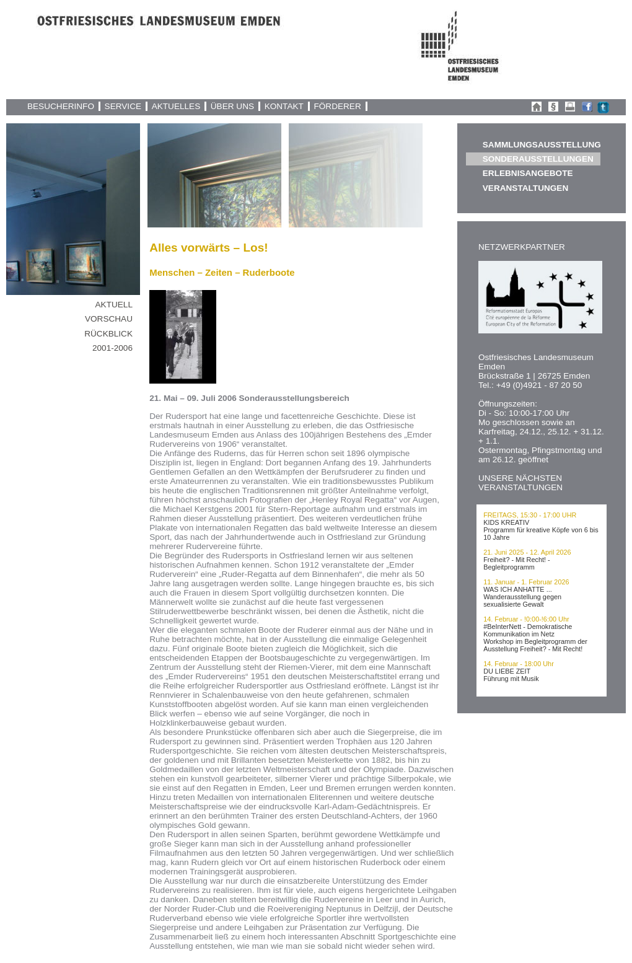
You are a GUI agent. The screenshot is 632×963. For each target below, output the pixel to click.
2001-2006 (112, 348)
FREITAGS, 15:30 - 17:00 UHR (529, 515)
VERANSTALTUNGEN (525, 188)
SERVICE (123, 106)
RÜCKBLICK (108, 333)
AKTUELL (114, 304)
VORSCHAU (109, 318)
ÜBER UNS (232, 106)
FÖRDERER (337, 106)
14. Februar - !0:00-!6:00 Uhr (526, 619)
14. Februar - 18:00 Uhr (518, 663)
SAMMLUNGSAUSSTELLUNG (541, 144)
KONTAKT (284, 106)
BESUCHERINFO (60, 106)
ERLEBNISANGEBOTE (528, 173)
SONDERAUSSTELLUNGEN (538, 159)
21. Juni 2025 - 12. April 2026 (527, 552)
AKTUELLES (176, 106)
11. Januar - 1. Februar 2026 (526, 582)
